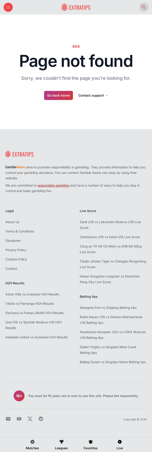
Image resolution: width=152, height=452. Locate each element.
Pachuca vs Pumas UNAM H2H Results (34, 313)
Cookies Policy (16, 259)
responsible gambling (53, 185)
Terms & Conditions (19, 231)
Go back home (58, 95)
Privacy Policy (15, 250)
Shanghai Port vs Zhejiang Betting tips (108, 308)
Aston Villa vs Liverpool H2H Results (32, 294)
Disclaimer (13, 240)
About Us (12, 222)
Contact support (93, 95)
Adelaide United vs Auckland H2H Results (36, 337)
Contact (11, 268)
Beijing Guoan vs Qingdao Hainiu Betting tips (113, 362)
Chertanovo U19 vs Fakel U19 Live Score (110, 237)
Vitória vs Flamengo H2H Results (29, 303)
